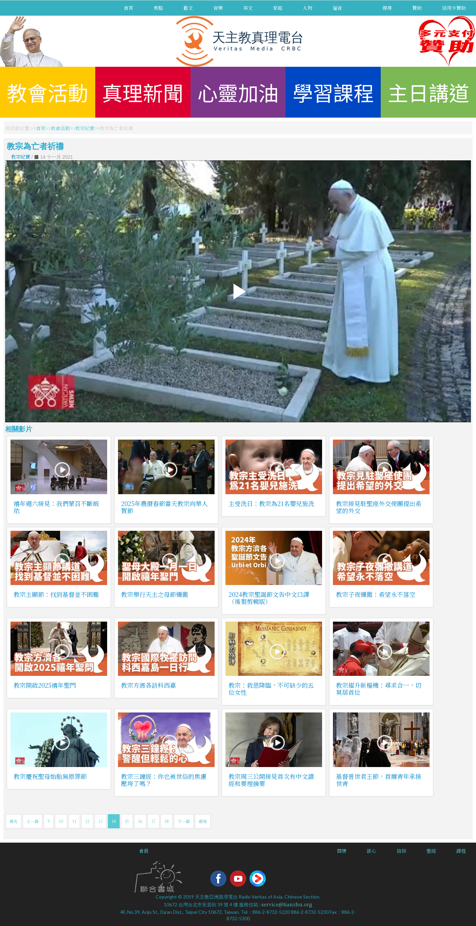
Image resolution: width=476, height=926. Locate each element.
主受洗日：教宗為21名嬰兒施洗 (271, 503)
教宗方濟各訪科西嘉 (148, 685)
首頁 (128, 7)
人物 (307, 7)
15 (127, 821)
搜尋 (387, 7)
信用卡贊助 (454, 7)
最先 (13, 821)
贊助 (417, 7)
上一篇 (32, 821)
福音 (337, 7)
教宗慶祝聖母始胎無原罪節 (50, 776)
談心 (371, 850)
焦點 (158, 7)
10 (61, 821)
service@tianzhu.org (286, 904)
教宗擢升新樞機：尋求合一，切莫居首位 (378, 689)
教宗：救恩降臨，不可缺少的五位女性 (271, 689)
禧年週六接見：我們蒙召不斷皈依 (56, 507)
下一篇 (184, 821)
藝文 (188, 7)
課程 (461, 850)
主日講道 (428, 92)
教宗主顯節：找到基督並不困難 (56, 594)
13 (100, 821)
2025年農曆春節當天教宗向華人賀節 (164, 507)
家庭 (277, 7)
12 (87, 821)
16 (140, 821)
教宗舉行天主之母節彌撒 (154, 594)
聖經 (431, 850)
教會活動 (47, 92)
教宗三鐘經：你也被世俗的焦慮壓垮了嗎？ (163, 780)
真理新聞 (142, 92)
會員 (143, 850)
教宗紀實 (84, 128)
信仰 (401, 850)
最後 (203, 821)
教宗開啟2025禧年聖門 (45, 685)
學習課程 (333, 92)
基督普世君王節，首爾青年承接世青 (378, 780)
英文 (248, 7)
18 (166, 821)
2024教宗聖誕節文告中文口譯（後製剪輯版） (269, 598)
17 (153, 821)
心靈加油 (238, 92)
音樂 (218, 7)
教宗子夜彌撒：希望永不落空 (375, 594)
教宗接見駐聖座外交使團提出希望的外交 (378, 507)
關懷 (341, 850)
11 (74, 821)
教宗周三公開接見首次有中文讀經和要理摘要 (271, 780)
